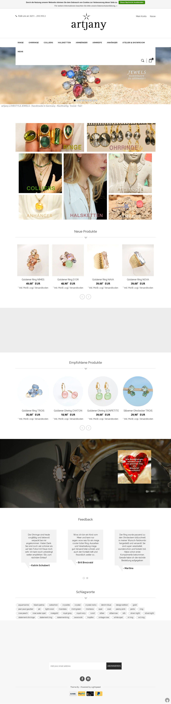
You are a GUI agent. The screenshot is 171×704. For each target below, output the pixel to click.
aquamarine (23, 605)
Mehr (20, 52)
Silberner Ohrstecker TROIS (138, 410)
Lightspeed (96, 687)
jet (39, 609)
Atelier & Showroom (133, 43)
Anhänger (112, 43)
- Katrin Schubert (40, 565)
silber (102, 613)
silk (124, 613)
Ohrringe (34, 43)
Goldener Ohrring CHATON (68, 410)
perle (132, 609)
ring (141, 609)
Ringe (21, 43)
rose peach (23, 613)
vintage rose (104, 617)
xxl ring (141, 617)
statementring (63, 617)
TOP (167, 700)
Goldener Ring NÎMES (33, 279)
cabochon (53, 605)
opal (100, 609)
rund (92, 613)
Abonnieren (114, 666)
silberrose (113, 613)
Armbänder (81, 43)
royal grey (67, 613)
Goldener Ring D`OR (68, 279)
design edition (122, 605)
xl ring (130, 617)
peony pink (120, 609)
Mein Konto (141, 16)
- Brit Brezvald (84, 562)
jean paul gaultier (25, 609)
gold (135, 605)
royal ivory (81, 613)
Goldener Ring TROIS (33, 410)
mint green (76, 609)
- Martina (128, 568)
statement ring (46, 617)
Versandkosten (41, 288)
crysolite (66, 605)
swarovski (78, 617)
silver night (135, 613)
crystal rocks (91, 605)
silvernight (149, 613)
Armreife (97, 43)
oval (109, 609)
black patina (39, 605)
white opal (118, 617)
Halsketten (64, 43)
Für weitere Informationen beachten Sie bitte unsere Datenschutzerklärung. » (86, 6)
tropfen (90, 617)
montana (90, 609)
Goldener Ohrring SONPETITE (103, 410)
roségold (54, 613)
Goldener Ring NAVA (103, 279)
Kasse (152, 16)
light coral (49, 609)
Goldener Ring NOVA (138, 279)
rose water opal (39, 613)
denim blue (106, 605)
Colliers (48, 43)
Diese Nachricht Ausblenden (131, 2)
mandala (63, 609)
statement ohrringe (26, 617)
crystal (78, 605)
